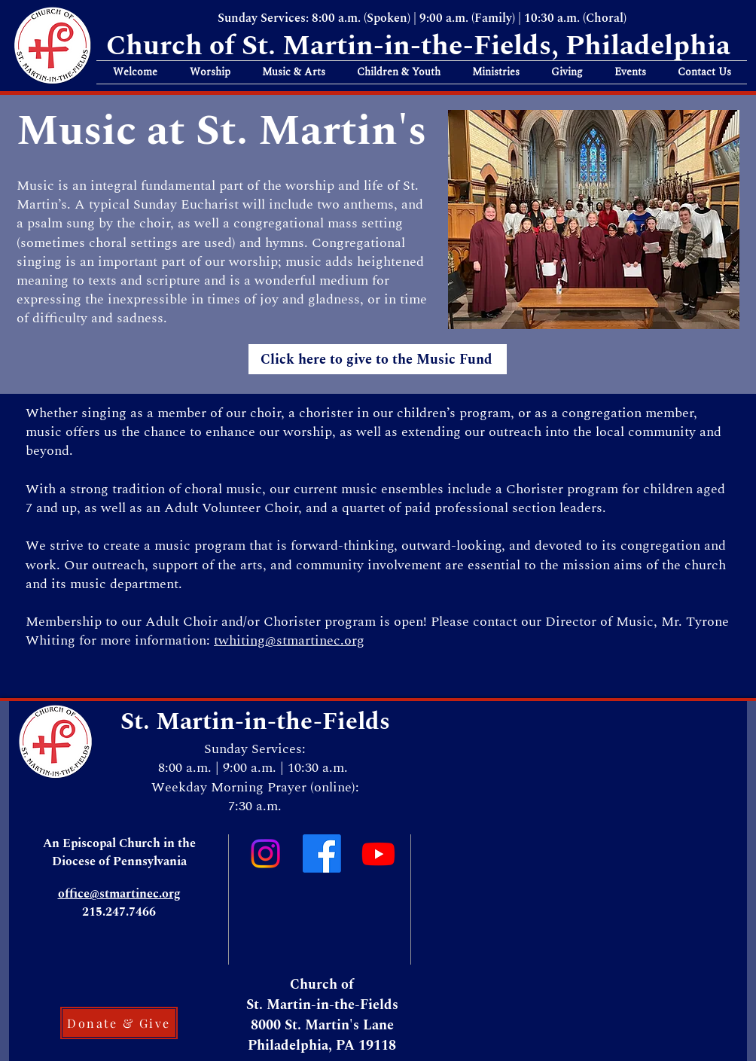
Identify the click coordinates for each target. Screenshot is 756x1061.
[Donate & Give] (118, 1023)
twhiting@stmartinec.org (289, 640)
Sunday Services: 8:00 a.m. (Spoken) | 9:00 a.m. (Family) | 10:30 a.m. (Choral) (422, 18)
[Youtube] (378, 853)
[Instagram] (265, 853)
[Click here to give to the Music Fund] (377, 359)
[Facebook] (322, 853)
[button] (134, 72)
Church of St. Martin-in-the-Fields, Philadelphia (421, 46)
